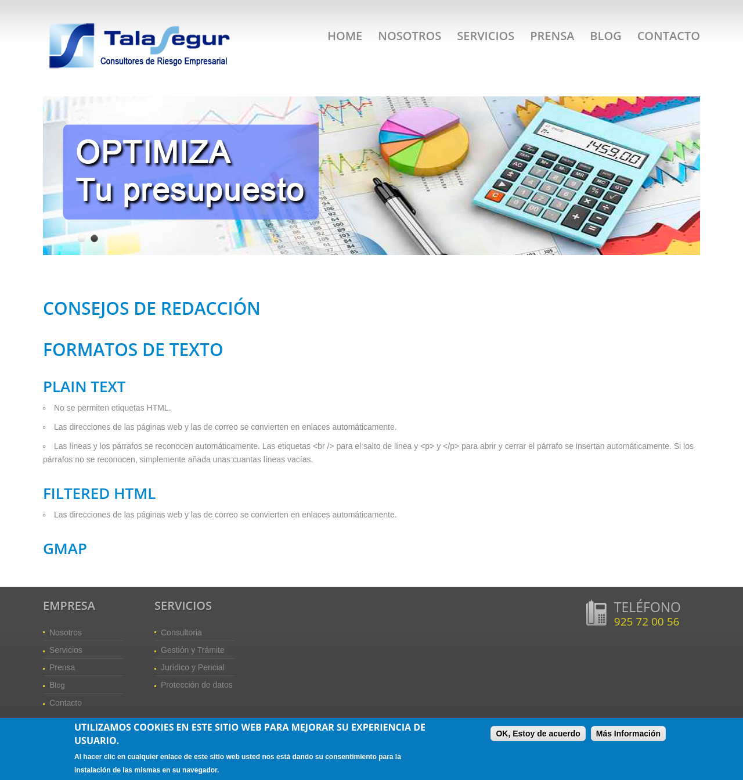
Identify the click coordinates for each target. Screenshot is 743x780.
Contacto (668, 36)
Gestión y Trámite (193, 650)
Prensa (552, 36)
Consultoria (181, 632)
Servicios (485, 36)
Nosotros (409, 36)
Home (344, 36)
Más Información (628, 734)
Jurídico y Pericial (193, 667)
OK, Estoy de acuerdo (538, 734)
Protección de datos (197, 684)
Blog (605, 36)
